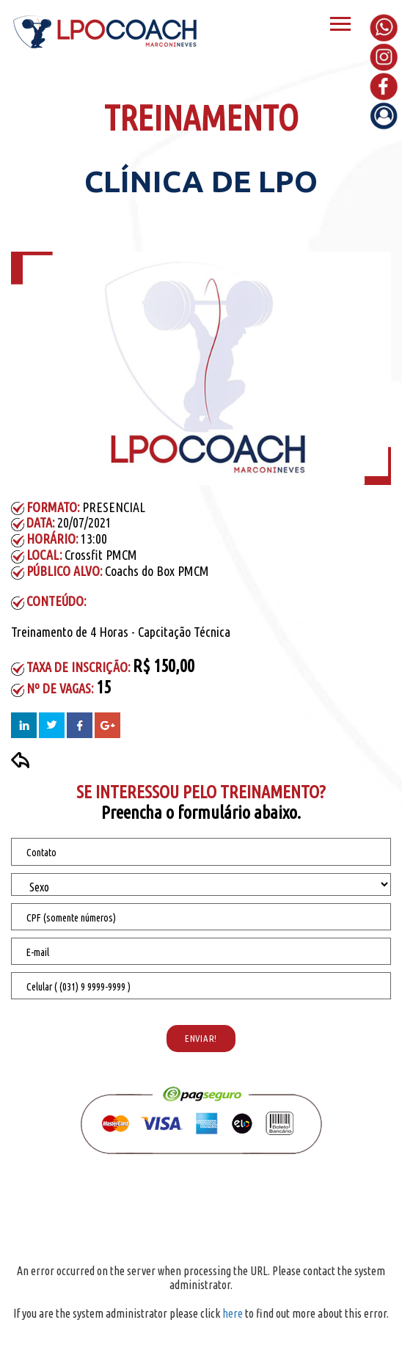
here (232, 1313)
